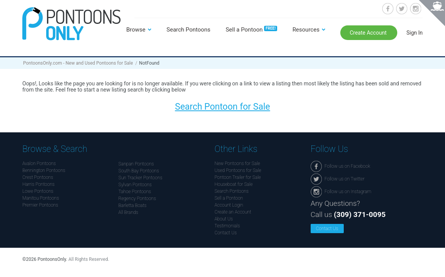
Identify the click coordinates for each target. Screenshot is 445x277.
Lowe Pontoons (38, 191)
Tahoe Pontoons (135, 191)
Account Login (228, 205)
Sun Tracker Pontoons (140, 177)
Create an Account (232, 212)
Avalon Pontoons (39, 163)
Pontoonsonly (71, 23)
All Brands (128, 212)
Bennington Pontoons (43, 170)
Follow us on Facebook (387, 8)
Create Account (369, 33)
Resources (306, 29)
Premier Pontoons (40, 205)
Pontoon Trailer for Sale (237, 177)
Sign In (415, 33)
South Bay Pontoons (139, 171)
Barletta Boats (133, 205)
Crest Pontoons (37, 177)
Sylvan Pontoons (135, 184)
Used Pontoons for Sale (237, 170)
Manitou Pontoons (40, 198)
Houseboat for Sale (233, 184)
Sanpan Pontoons (136, 164)
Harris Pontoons (38, 184)
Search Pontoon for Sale (222, 107)
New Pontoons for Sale (237, 163)
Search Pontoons (189, 29)
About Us (223, 219)
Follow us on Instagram (415, 8)
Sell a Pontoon (251, 29)
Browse (136, 29)
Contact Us (225, 232)
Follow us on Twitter (401, 8)
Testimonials (227, 226)
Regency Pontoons (137, 198)
